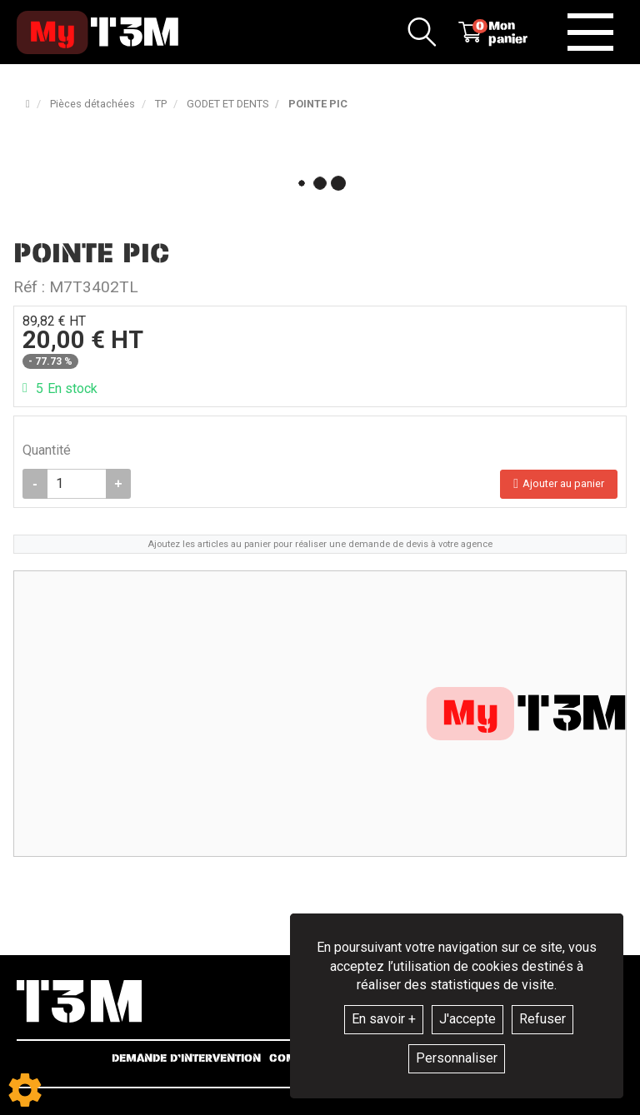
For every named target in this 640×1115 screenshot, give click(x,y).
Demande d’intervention (186, 1058)
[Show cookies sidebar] (25, 1090)
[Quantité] (77, 484)
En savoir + (384, 1019)
